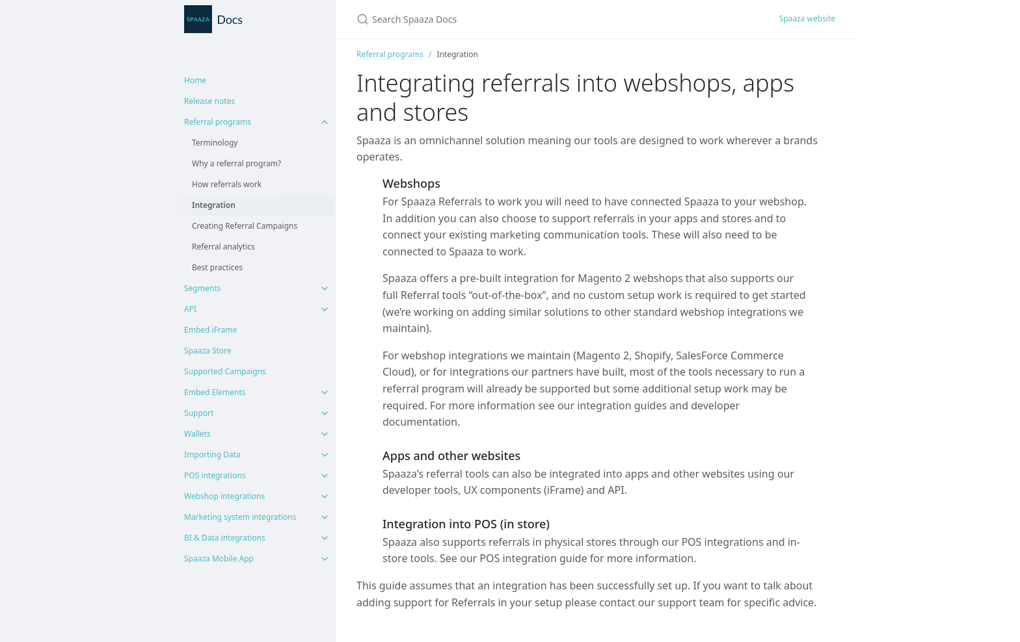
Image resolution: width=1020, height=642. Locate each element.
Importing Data (212, 454)
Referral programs (217, 121)
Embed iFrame (210, 329)
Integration (213, 205)
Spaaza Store (208, 350)
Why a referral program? (236, 163)
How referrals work (227, 184)
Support (198, 412)
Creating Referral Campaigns (244, 225)
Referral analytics (223, 246)
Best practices (217, 267)
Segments (202, 288)
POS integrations (215, 475)
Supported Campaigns (225, 371)
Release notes (209, 101)
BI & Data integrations (224, 537)
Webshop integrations (224, 496)
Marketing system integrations (240, 516)
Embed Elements (215, 392)
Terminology (214, 142)
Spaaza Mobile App (219, 558)
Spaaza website (807, 18)
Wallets (197, 433)
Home (195, 80)
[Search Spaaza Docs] (510, 19)
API (190, 309)
